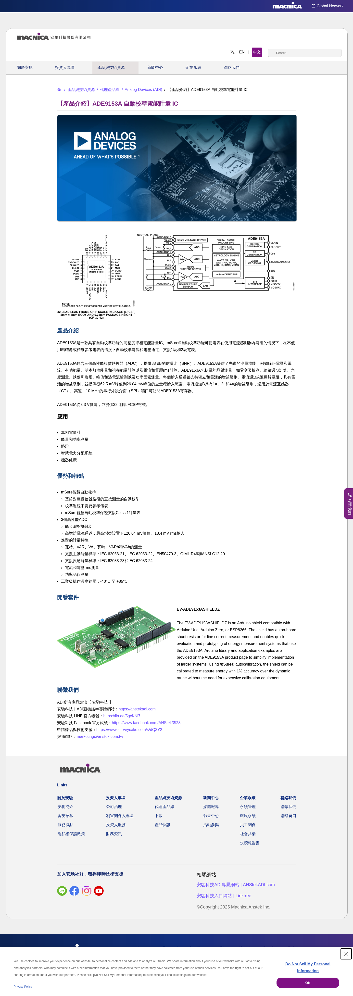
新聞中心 (155, 67)
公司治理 (114, 807)
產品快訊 (162, 825)
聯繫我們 (288, 807)
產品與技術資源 (111, 67)
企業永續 (193, 67)
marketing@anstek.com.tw (100, 736)
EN (242, 52)
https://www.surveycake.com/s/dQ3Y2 (129, 730)
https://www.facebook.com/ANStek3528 (146, 723)
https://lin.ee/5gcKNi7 (121, 716)
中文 (257, 52)
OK (308, 983)
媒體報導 (211, 807)
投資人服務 (116, 825)
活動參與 (211, 825)
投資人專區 (65, 67)
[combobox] (304, 53)
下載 (159, 816)
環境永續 (248, 816)
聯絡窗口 (288, 816)
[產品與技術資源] (79, 90)
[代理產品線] (108, 90)
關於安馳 (25, 67)
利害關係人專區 (120, 816)
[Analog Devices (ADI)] (141, 90)
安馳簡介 (65, 807)
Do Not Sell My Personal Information (307, 967)
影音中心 (211, 816)
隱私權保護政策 (71, 834)
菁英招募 (65, 816)
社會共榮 (248, 834)
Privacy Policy (23, 986)
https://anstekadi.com (137, 709)
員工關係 (248, 825)
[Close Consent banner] (346, 953)
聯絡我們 (232, 67)
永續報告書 (250, 843)
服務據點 (65, 825)
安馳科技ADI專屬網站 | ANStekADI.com (236, 884)
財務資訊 (114, 834)
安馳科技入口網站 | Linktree (224, 895)
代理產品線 (164, 807)
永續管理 (248, 807)
